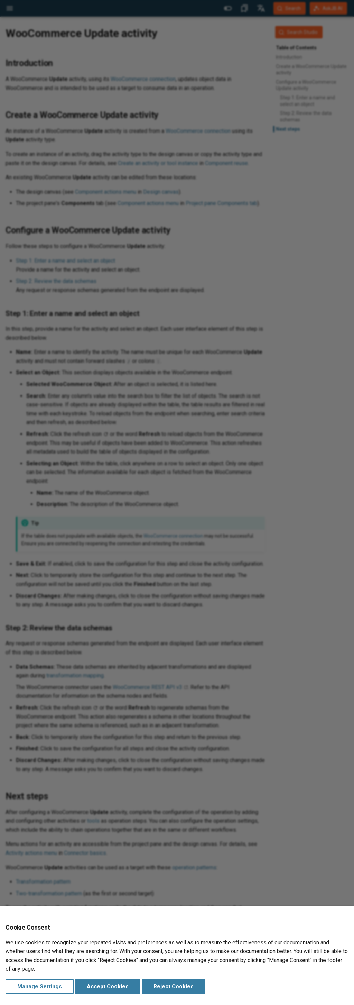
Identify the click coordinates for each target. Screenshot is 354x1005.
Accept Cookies (108, 986)
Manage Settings (39, 986)
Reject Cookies (173, 986)
